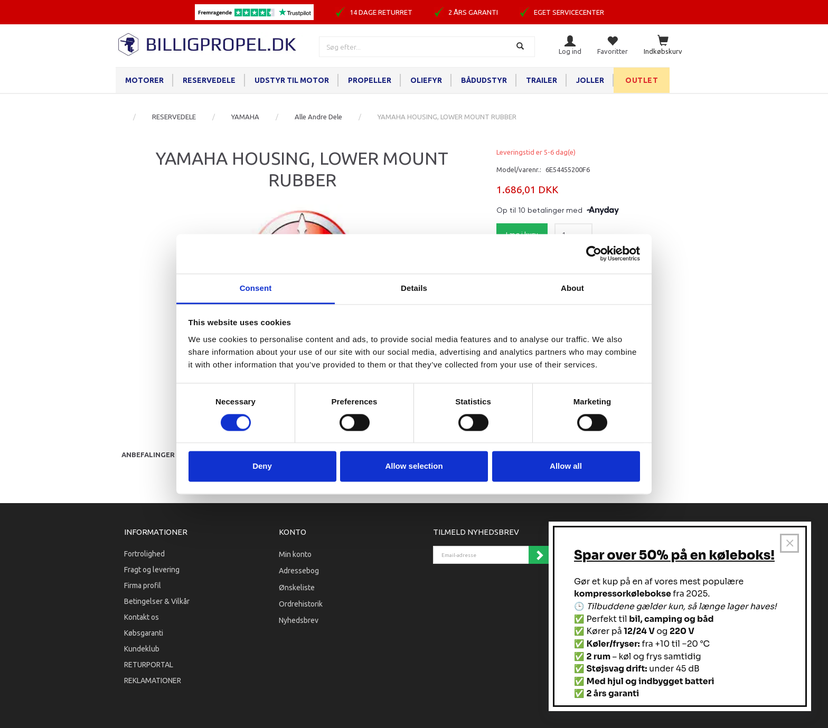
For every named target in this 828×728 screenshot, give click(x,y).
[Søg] (521, 46)
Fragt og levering (152, 569)
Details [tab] (414, 287)
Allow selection (414, 466)
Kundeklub (141, 649)
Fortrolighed (144, 554)
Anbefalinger (148, 454)
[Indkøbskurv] (663, 46)
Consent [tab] (256, 287)
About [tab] (572, 287)
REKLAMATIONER (152, 680)
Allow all (566, 466)
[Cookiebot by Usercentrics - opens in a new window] (594, 253)
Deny (262, 466)
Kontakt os (141, 617)
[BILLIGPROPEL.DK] (208, 43)
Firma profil (142, 585)
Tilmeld (539, 555)
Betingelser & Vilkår (157, 601)
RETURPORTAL (148, 664)
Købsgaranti (143, 633)
